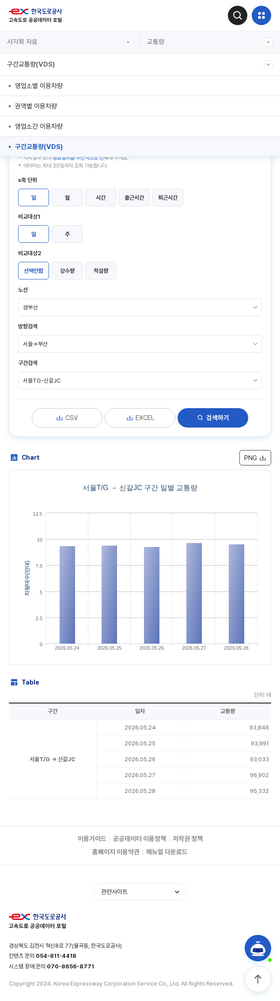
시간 (101, 197)
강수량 (67, 271)
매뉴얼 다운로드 (167, 852)
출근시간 (134, 197)
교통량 (210, 42)
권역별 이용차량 (36, 106)
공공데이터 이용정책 (139, 839)
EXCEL (140, 418)
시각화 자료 (70, 42)
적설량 (101, 271)
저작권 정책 (188, 839)
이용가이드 (92, 839)
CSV (67, 418)
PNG (255, 457)
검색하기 (213, 418)
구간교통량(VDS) (140, 64)
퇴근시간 (168, 197)
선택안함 (33, 271)
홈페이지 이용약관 (116, 852)
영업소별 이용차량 (39, 86)
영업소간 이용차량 (39, 126)
